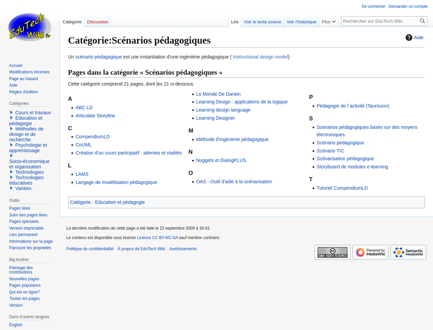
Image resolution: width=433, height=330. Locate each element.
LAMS (81, 174)
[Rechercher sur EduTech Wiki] (384, 21)
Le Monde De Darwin (218, 94)
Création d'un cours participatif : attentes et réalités (128, 153)
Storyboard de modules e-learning (352, 166)
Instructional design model (260, 57)
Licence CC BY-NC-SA (157, 237)
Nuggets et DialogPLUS (221, 160)
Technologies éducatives (26, 180)
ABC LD (84, 107)
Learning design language (223, 110)
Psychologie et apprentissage (28, 147)
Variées (23, 188)
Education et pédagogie (120, 202)
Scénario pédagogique (340, 142)
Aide (414, 37)
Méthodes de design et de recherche (26, 134)
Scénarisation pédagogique (345, 158)
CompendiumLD (92, 136)
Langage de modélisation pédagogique (116, 182)
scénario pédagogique (98, 57)
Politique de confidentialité (89, 248)
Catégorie (80, 202)
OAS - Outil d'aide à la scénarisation (234, 181)
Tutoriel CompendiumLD (342, 188)
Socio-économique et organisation (29, 164)
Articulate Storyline (95, 115)
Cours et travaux (33, 112)
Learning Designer (215, 118)
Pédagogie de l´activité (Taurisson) (353, 106)
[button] (11, 112)
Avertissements (183, 248)
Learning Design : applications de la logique (242, 101)
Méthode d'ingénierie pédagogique (232, 139)
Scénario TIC (330, 151)
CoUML (83, 144)
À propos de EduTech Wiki (141, 248)
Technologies (29, 172)
